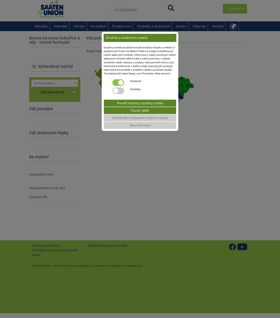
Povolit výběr (140, 110)
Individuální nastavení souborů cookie (140, 118)
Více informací (140, 125)
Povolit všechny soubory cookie (140, 103)
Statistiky (135, 89)
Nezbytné (135, 81)
